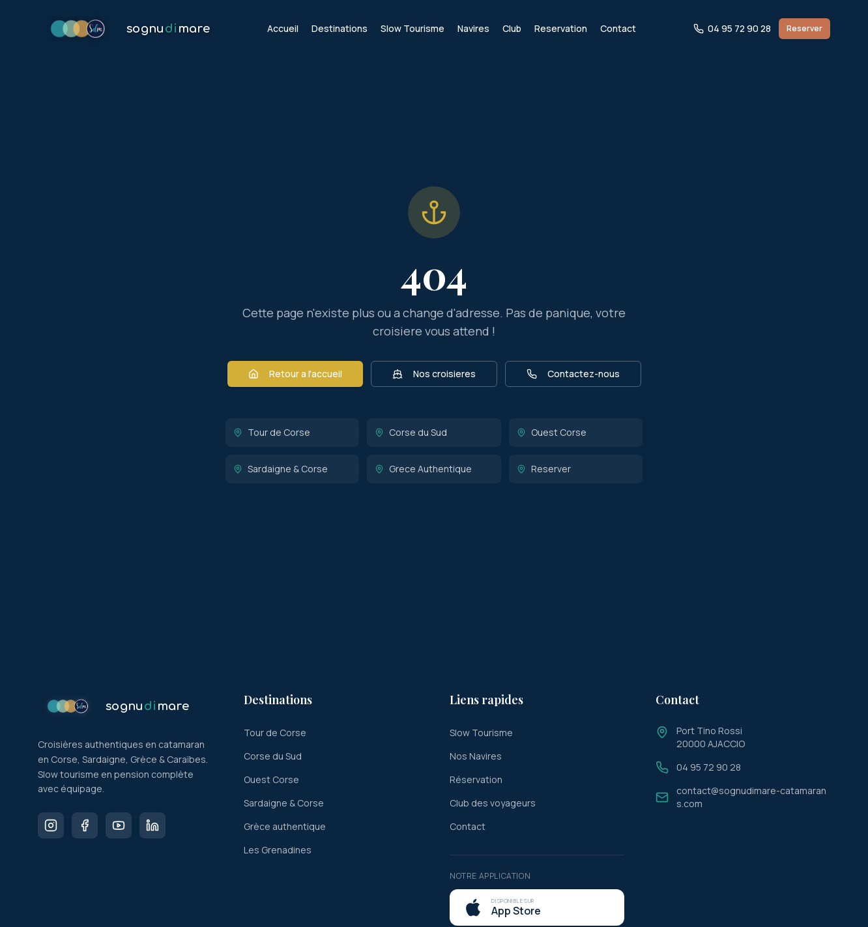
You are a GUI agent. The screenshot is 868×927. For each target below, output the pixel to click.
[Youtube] (119, 825)
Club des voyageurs (493, 803)
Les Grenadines (277, 850)
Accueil (282, 28)
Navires (473, 28)
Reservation (560, 28)
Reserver (804, 28)
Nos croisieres (434, 373)
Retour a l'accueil (295, 373)
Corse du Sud (411, 432)
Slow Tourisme (412, 28)
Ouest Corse (551, 432)
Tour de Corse (271, 432)
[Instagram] (51, 825)
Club (511, 28)
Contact (618, 28)
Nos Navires (476, 756)
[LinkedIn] (152, 825)
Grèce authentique (285, 826)
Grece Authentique (423, 469)
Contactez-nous (573, 373)
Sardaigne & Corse (280, 469)
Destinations (339, 28)
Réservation (476, 779)
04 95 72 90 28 (732, 28)
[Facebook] (85, 825)
